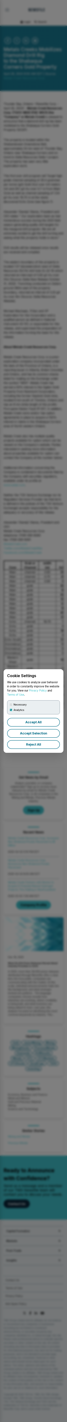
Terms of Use (15, 694)
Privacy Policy (38, 690)
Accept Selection (33, 733)
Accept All (33, 722)
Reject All (33, 744)
